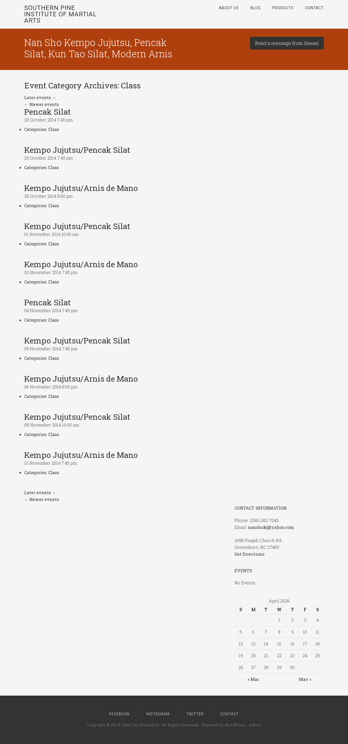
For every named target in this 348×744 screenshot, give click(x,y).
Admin (255, 725)
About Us (229, 8)
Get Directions (249, 554)
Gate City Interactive (140, 725)
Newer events (41, 104)
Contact (314, 8)
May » (305, 679)
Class (53, 129)
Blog (255, 8)
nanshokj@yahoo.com (271, 527)
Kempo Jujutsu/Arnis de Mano (81, 188)
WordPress (235, 725)
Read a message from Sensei (287, 43)
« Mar (253, 679)
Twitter (195, 714)
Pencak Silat (47, 112)
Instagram (158, 714)
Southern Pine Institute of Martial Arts (60, 14)
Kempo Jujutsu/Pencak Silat (77, 150)
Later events (40, 97)
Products (283, 8)
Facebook (119, 714)
